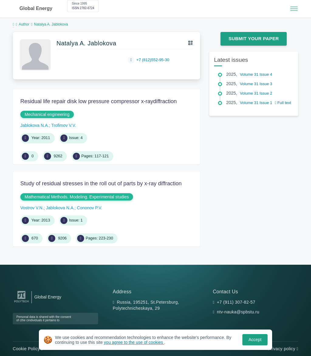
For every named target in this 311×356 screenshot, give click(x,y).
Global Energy (35, 8)
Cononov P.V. (89, 207)
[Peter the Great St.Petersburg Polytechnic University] (21, 302)
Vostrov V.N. (32, 207)
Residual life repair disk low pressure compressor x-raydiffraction (98, 101)
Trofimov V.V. (63, 125)
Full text (283, 102)
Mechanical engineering (47, 114)
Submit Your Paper (253, 38)
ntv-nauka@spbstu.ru (238, 311)
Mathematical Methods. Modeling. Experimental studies (77, 196)
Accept (254, 339)
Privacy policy (283, 348)
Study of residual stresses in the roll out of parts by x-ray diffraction (101, 183)
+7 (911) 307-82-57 (236, 302)
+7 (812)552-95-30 (152, 60)
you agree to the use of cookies (134, 342)
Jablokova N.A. (34, 125)
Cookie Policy (28, 348)
